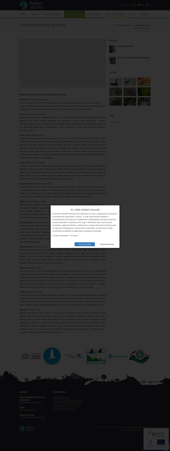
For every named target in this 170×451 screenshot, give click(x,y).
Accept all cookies (84, 244)
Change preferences (107, 244)
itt (69, 236)
